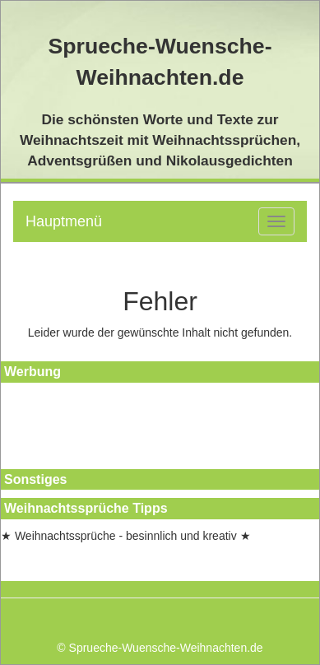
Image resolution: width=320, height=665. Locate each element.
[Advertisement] (75, 428)
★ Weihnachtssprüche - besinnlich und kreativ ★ (126, 535)
